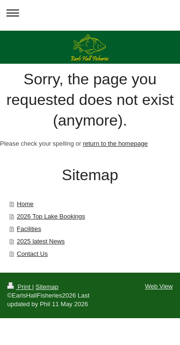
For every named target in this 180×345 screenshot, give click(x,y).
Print (19, 286)
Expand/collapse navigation (90, 12)
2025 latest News (41, 241)
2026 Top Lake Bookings (51, 216)
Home (25, 203)
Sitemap (47, 286)
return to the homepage (115, 143)
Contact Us (32, 253)
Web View (159, 286)
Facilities (29, 228)
